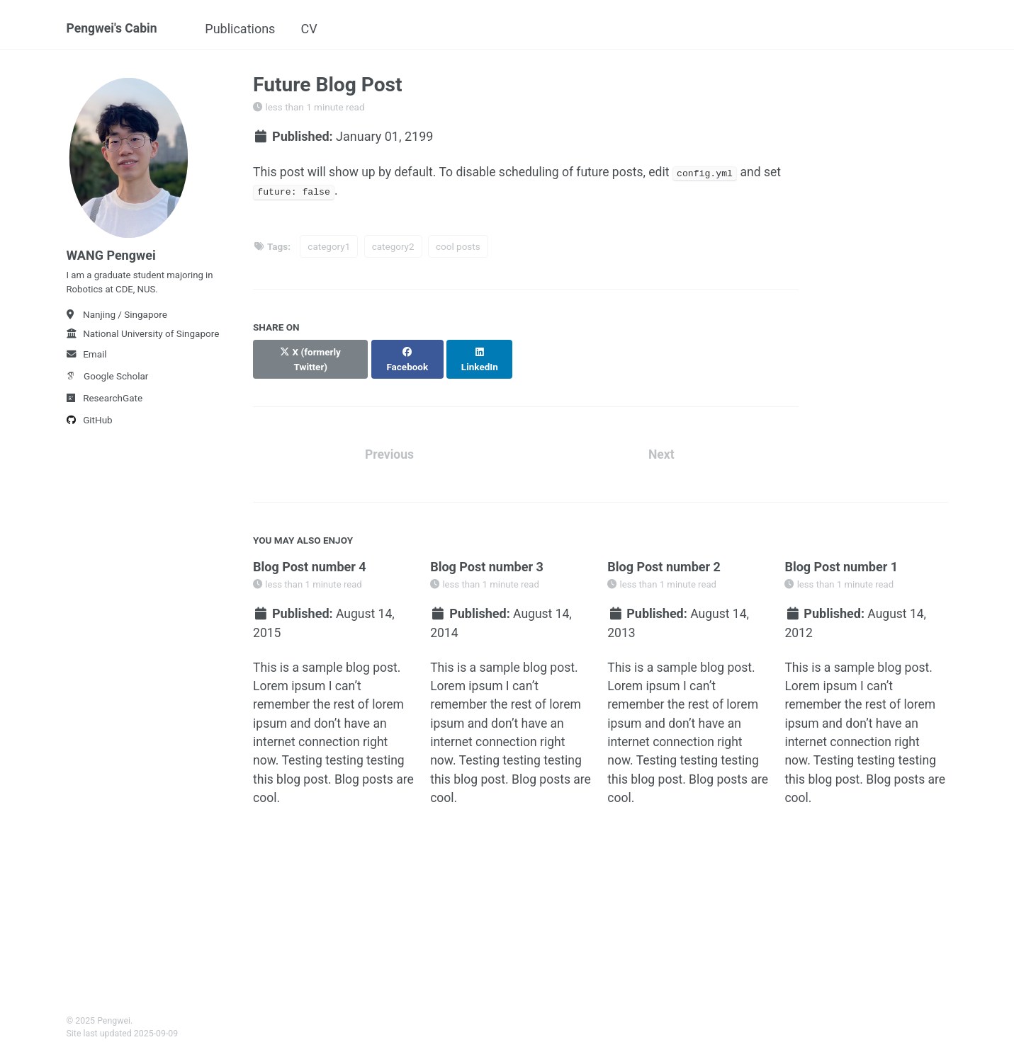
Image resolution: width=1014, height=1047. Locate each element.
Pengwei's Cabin (113, 28)
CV (314, 28)
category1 (329, 247)
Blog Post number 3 (486, 554)
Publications (245, 28)
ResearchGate (105, 402)
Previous (389, 442)
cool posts (458, 247)
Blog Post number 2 (664, 554)
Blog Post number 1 (841, 554)
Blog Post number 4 (309, 554)
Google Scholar (108, 381)
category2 (393, 247)
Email (87, 359)
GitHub (90, 424)
